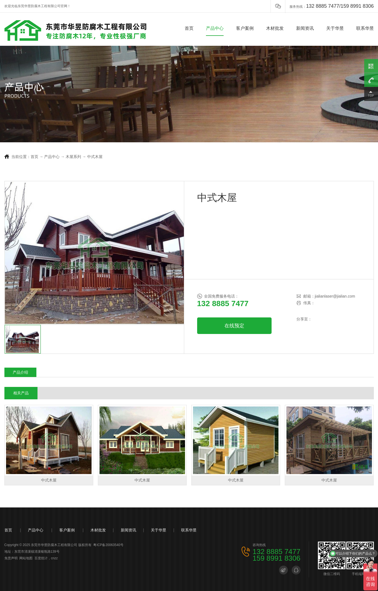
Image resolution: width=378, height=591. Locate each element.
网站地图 (26, 558)
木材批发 (275, 28)
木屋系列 (73, 156)
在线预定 (234, 325)
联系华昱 (365, 28)
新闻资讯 (305, 28)
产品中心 (215, 28)
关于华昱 (335, 28)
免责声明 (11, 558)
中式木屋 (95, 156)
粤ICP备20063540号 (108, 545)
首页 (189, 28)
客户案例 (245, 28)
